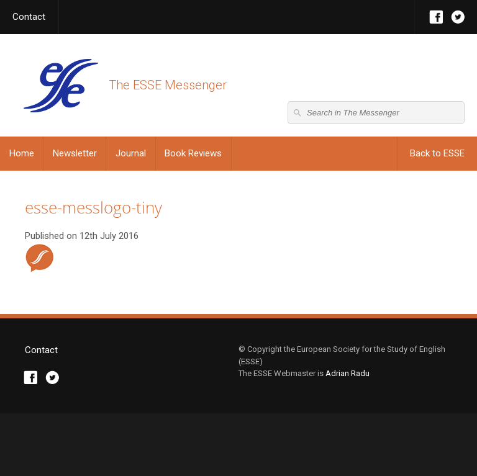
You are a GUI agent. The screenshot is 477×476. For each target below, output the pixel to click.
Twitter (458, 17)
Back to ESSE (437, 153)
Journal (131, 153)
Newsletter (75, 153)
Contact (28, 16)
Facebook (436, 17)
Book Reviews (193, 153)
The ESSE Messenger (60, 85)
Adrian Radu (347, 436)
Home (21, 153)
